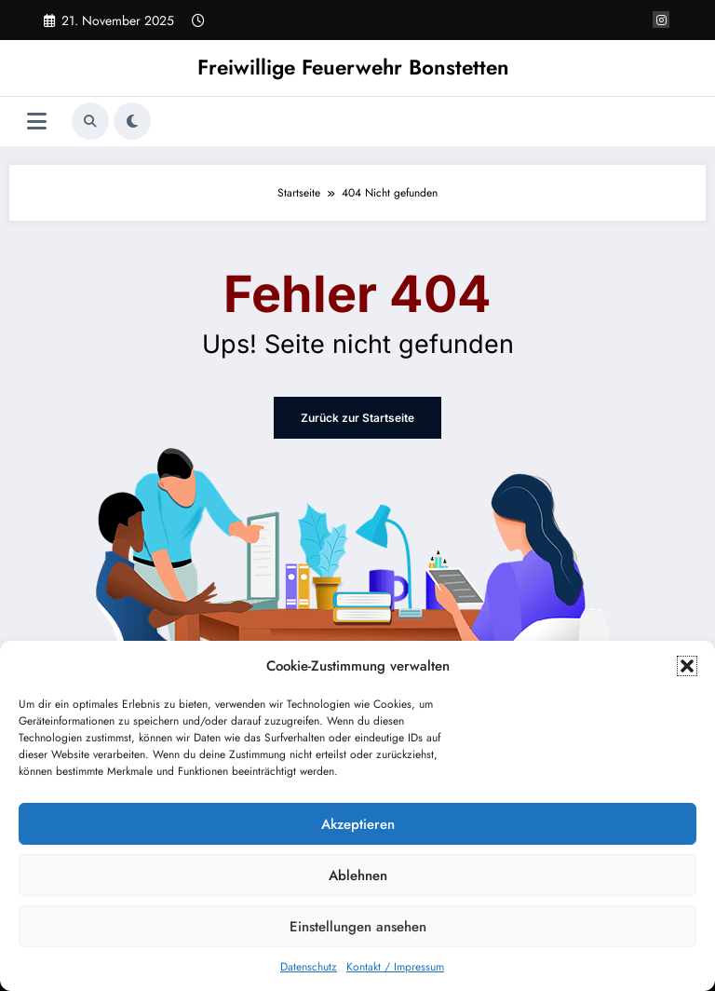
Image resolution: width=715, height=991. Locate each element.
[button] (687, 666)
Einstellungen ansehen (358, 926)
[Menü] (37, 122)
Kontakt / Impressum (395, 966)
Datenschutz (308, 966)
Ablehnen (358, 875)
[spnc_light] (132, 121)
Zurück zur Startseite (357, 418)
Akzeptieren (358, 824)
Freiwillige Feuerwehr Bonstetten (353, 67)
